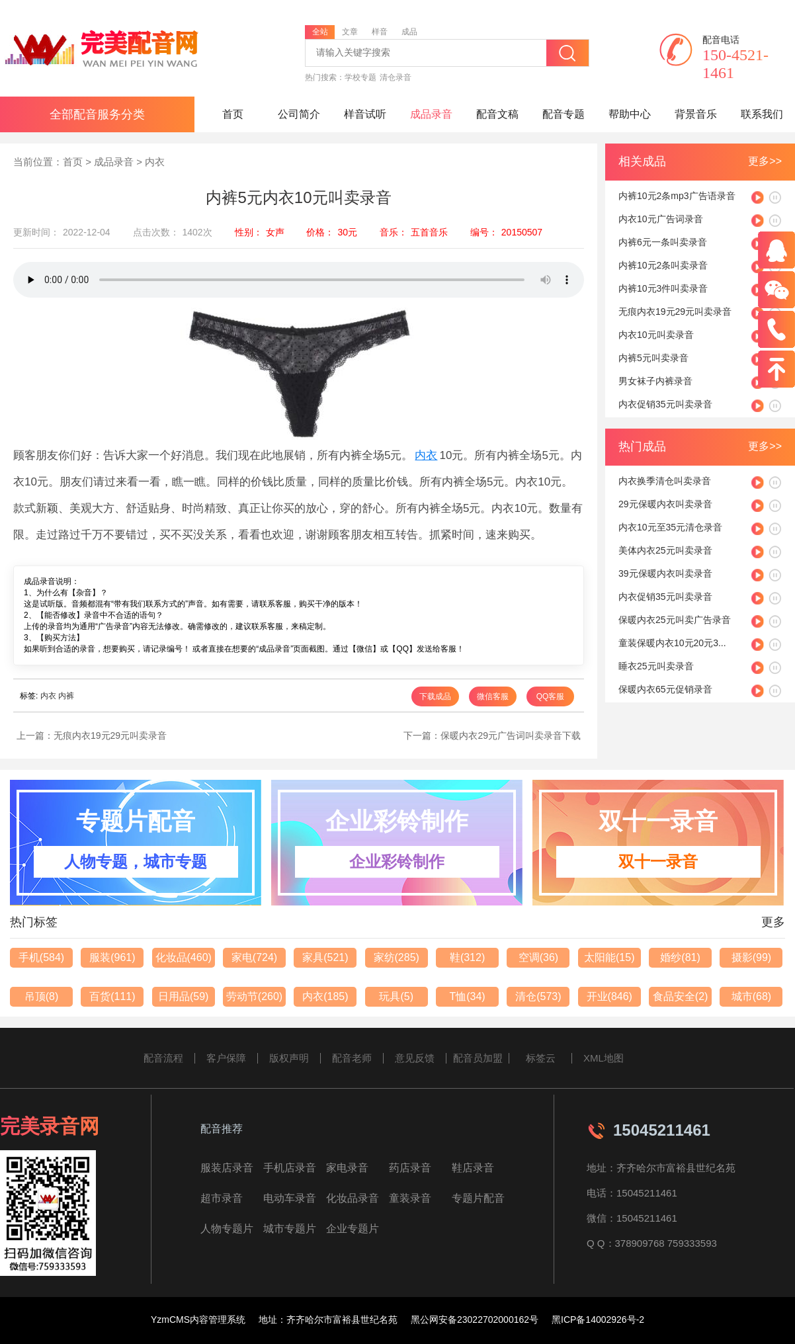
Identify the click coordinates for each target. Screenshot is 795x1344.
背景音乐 (696, 114)
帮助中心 (629, 114)
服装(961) (112, 957)
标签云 (541, 1058)
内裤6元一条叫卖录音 (662, 242)
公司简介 (299, 114)
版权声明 (289, 1058)
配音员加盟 (478, 1058)
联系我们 (762, 114)
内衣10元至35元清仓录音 (670, 527)
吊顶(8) (41, 996)
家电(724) (254, 957)
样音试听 (365, 114)
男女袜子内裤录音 (655, 381)
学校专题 (360, 77)
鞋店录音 (473, 1167)
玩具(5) (396, 996)
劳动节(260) (254, 996)
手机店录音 (289, 1167)
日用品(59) (183, 996)
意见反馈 (415, 1058)
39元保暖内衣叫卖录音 (665, 573)
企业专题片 (352, 1228)
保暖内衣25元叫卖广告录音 (674, 619)
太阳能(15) (609, 957)
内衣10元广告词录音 (660, 219)
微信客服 (493, 696)
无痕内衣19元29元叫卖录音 (110, 735)
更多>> (765, 161)
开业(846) (609, 996)
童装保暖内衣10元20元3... (672, 643)
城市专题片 (289, 1228)
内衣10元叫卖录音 (656, 334)
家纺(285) (396, 957)
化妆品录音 (352, 1198)
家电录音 (347, 1167)
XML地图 (603, 1058)
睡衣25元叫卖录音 (656, 666)
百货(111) (112, 996)
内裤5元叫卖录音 (653, 358)
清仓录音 (395, 77)
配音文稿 (497, 114)
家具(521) (325, 957)
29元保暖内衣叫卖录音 (665, 504)
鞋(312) (467, 957)
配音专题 (563, 114)
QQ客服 (550, 696)
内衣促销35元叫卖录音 (665, 404)
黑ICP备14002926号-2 (598, 1319)
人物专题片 (226, 1228)
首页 (232, 114)
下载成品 (435, 696)
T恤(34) (467, 996)
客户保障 (226, 1058)
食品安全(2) (680, 996)
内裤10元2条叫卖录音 (663, 265)
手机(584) (41, 957)
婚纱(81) (680, 957)
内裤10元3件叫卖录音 (663, 288)
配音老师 (352, 1058)
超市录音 (221, 1198)
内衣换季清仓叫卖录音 (664, 481)
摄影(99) (751, 957)
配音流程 (163, 1058)
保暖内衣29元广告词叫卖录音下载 (510, 735)
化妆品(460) (183, 957)
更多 (773, 922)
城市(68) (751, 996)
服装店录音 (226, 1167)
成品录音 (431, 114)
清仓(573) (538, 996)
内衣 (155, 161)
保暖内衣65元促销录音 (665, 689)
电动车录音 (289, 1198)
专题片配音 (478, 1198)
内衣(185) (325, 996)
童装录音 (410, 1198)
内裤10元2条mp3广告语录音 (676, 195)
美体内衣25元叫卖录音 (665, 550)
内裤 (66, 695)
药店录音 (410, 1167)
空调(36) (538, 957)
